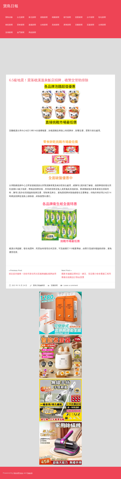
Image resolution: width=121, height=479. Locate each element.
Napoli (29, 473)
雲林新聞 (20, 25)
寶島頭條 (9, 17)
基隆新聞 (44, 17)
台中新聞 (90, 17)
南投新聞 (9, 25)
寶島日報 (11, 6)
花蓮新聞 (90, 25)
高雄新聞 (55, 25)
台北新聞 (20, 17)
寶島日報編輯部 (39, 285)
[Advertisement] (60, 56)
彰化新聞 (102, 17)
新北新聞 (32, 17)
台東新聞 (102, 25)
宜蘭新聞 (78, 25)
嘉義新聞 (32, 25)
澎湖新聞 (9, 32)
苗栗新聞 (78, 17)
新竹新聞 (67, 17)
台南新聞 (44, 25)
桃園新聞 (55, 17)
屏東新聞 (67, 25)
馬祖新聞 (32, 32)
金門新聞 (20, 32)
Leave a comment (71, 285)
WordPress (18, 473)
